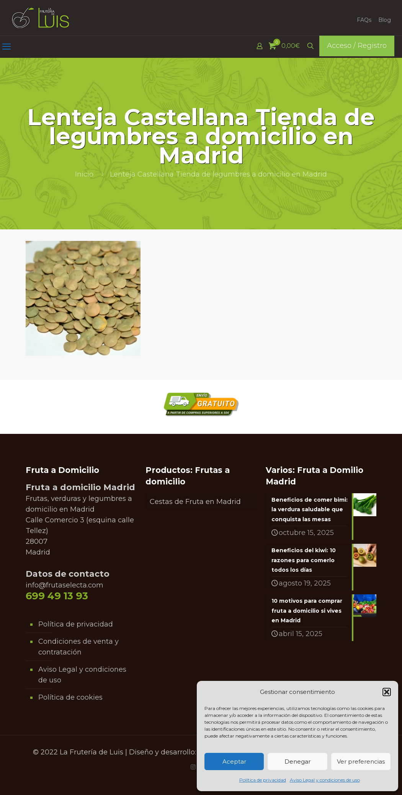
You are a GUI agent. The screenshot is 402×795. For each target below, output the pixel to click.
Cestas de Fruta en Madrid (195, 501)
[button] (387, 692)
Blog (384, 19)
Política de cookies (70, 697)
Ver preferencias (361, 761)
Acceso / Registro (357, 45)
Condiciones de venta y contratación (78, 646)
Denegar (297, 761)
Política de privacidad (262, 780)
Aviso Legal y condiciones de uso (325, 780)
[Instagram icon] (193, 766)
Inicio (84, 174)
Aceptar (234, 761)
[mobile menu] (6, 46)
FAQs (364, 19)
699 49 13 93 (57, 596)
